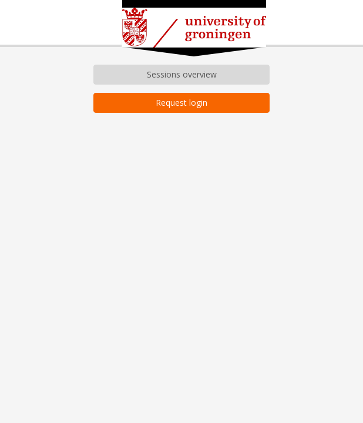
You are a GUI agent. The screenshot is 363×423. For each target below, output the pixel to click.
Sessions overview (182, 74)
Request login (181, 102)
